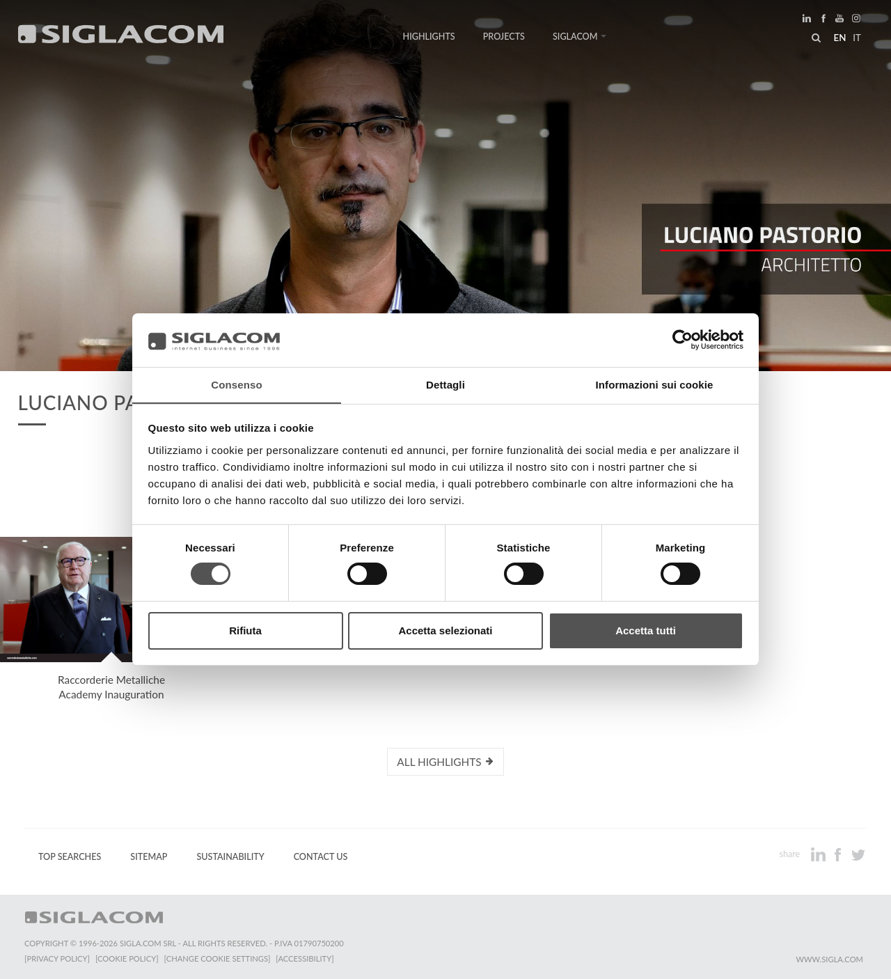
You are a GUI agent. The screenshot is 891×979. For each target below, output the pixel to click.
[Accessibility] (304, 958)
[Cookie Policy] (127, 958)
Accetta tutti (645, 630)
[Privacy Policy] (57, 958)
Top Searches (69, 857)
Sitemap (148, 857)
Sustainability (230, 857)
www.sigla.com (829, 959)
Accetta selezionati (445, 630)
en (839, 37)
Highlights (429, 36)
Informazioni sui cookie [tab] (654, 384)
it (857, 37)
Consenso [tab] (236, 384)
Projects (504, 36)
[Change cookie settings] (217, 958)
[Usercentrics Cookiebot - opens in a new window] (682, 339)
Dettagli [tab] (445, 384)
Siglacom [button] (580, 36)
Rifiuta (245, 630)
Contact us (321, 857)
